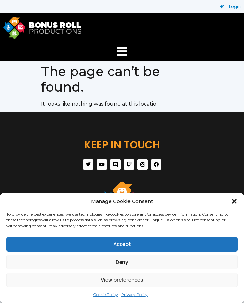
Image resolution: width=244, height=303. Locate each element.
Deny (122, 262)
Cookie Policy (105, 294)
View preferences (122, 279)
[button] (234, 201)
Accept (122, 244)
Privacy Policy (134, 294)
